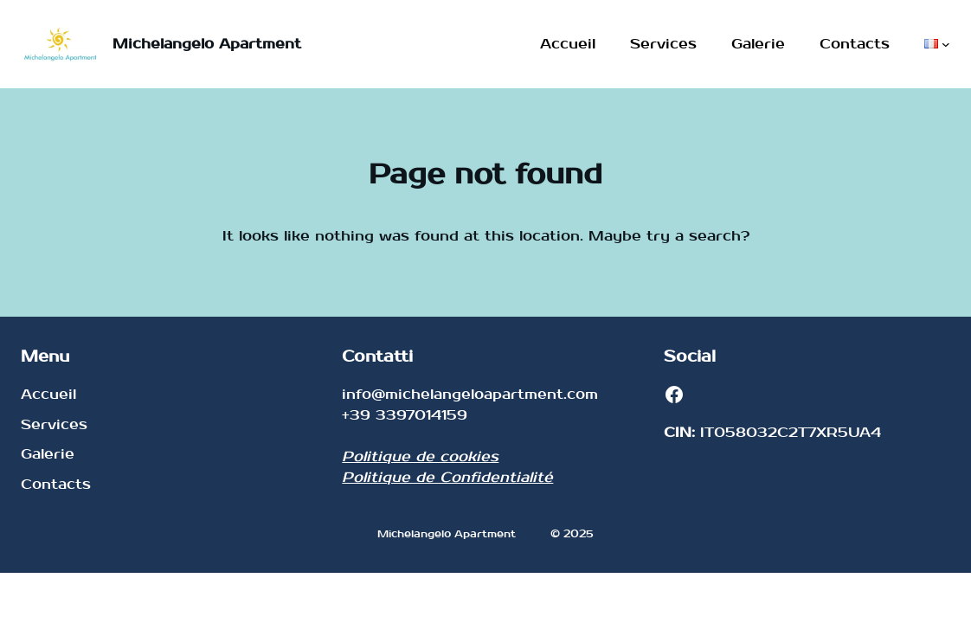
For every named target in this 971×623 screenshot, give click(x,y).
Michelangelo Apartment (207, 44)
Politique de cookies (420, 456)
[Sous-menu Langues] (946, 44)
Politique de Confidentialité (447, 477)
